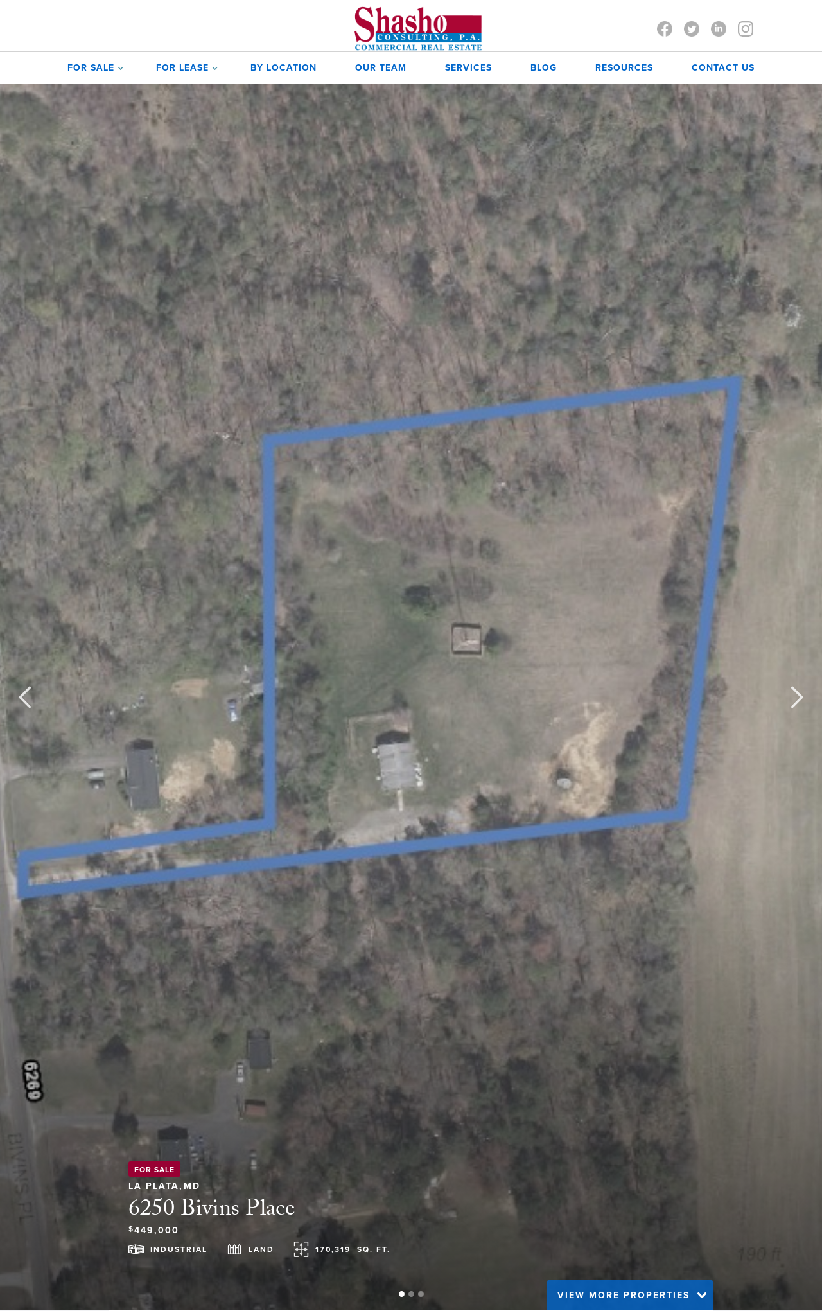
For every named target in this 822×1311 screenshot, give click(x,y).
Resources (624, 67)
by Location (283, 67)
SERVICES (468, 67)
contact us (723, 67)
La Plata (153, 1184)
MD (192, 1184)
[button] (92, 68)
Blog (543, 67)
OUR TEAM (381, 67)
